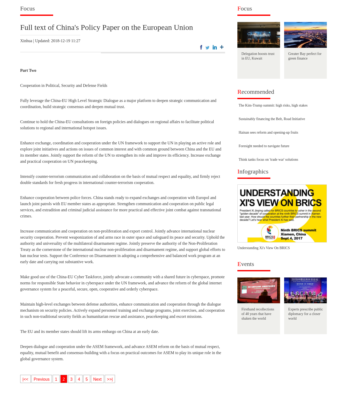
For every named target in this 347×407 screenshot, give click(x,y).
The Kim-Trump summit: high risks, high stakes (273, 105)
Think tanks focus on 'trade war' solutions (268, 159)
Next (97, 379)
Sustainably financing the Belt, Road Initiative (272, 119)
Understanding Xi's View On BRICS (263, 248)
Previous (42, 379)
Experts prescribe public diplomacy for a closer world (305, 313)
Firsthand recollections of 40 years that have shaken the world (257, 313)
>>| (110, 379)
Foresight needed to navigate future (264, 146)
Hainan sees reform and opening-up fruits (268, 132)
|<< (25, 379)
